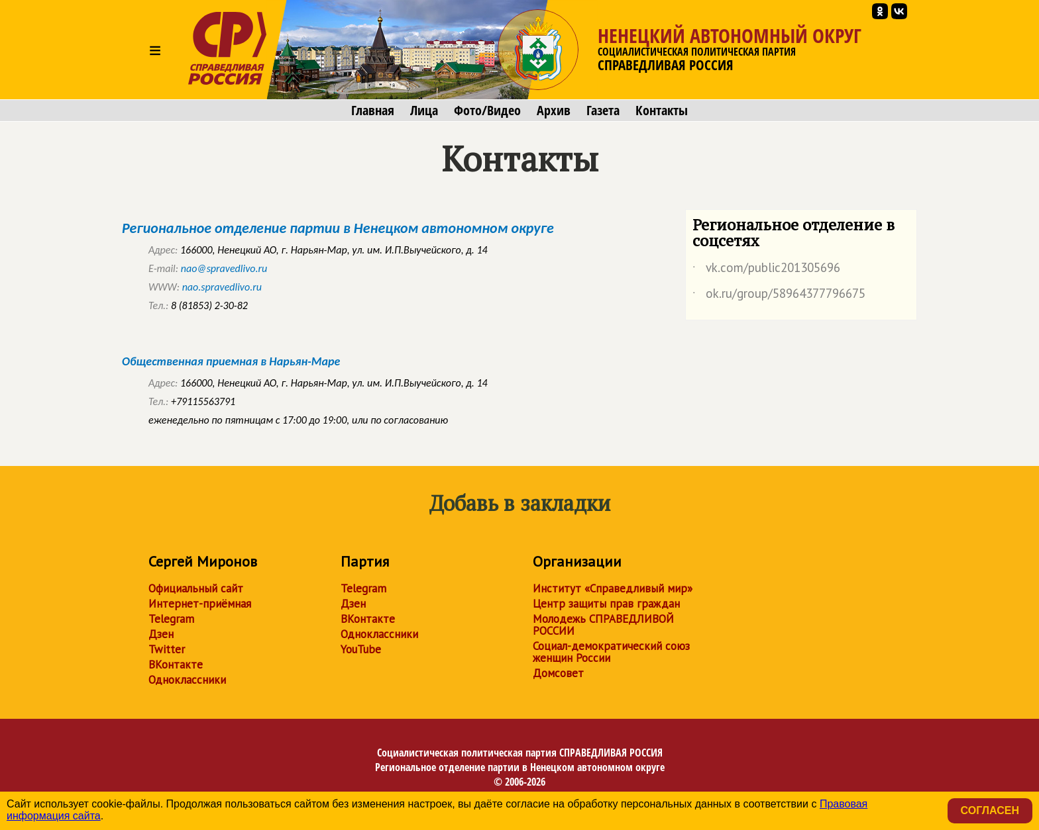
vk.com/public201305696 (766, 270)
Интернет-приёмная (199, 604)
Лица (424, 110)
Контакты (661, 110)
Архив (554, 110)
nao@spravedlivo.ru (224, 268)
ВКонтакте (175, 664)
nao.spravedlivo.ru (222, 287)
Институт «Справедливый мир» (612, 588)
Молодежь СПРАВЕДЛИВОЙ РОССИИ (603, 625)
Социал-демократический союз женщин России (611, 652)
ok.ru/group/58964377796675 (778, 295)
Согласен (990, 810)
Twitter (166, 649)
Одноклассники (187, 680)
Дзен (161, 634)
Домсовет (558, 673)
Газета (603, 110)
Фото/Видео (487, 110)
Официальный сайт (195, 588)
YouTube (361, 649)
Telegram (171, 619)
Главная (372, 110)
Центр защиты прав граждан (606, 604)
